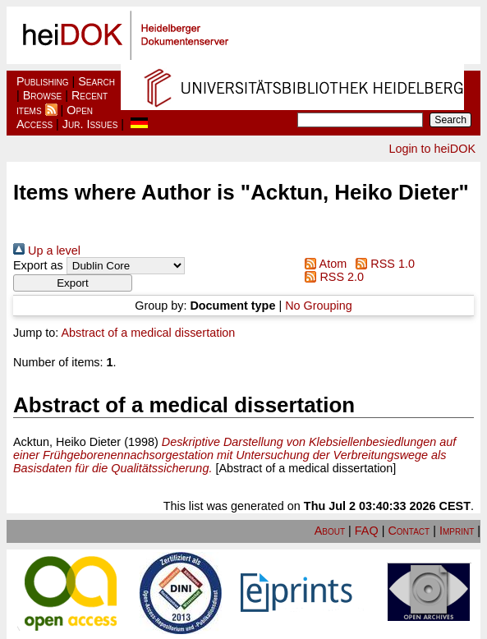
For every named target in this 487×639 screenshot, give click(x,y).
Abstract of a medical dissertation (148, 332)
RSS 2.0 (331, 276)
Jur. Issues (90, 124)
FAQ (367, 530)
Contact (409, 530)
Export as (38, 265)
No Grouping (318, 305)
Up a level (46, 250)
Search (96, 81)
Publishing (42, 81)
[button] (72, 283)
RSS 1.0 (382, 263)
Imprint (456, 530)
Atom (323, 263)
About (330, 530)
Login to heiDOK (432, 148)
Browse (42, 95)
